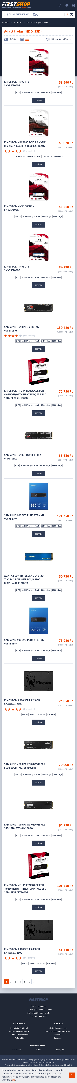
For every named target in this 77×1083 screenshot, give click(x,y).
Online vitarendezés (19, 1034)
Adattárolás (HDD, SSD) (37, 22)
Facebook (17, 1049)
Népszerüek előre (58, 39)
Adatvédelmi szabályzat (19, 1031)
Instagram (60, 1049)
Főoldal (5, 22)
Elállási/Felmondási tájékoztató (58, 1031)
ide (13, 1079)
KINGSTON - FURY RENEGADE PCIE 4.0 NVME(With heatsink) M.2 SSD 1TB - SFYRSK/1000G (25, 394)
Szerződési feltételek (19, 1028)
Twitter (38, 1049)
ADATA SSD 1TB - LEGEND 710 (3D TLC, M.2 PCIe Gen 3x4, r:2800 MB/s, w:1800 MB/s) (24, 579)
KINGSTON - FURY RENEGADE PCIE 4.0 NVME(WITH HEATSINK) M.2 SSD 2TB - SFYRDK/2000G (25, 888)
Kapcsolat (58, 1038)
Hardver (18, 22)
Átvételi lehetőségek (57, 1028)
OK (72, 1075)
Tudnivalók (19, 1038)
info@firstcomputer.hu (41, 1013)
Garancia (58, 1034)
